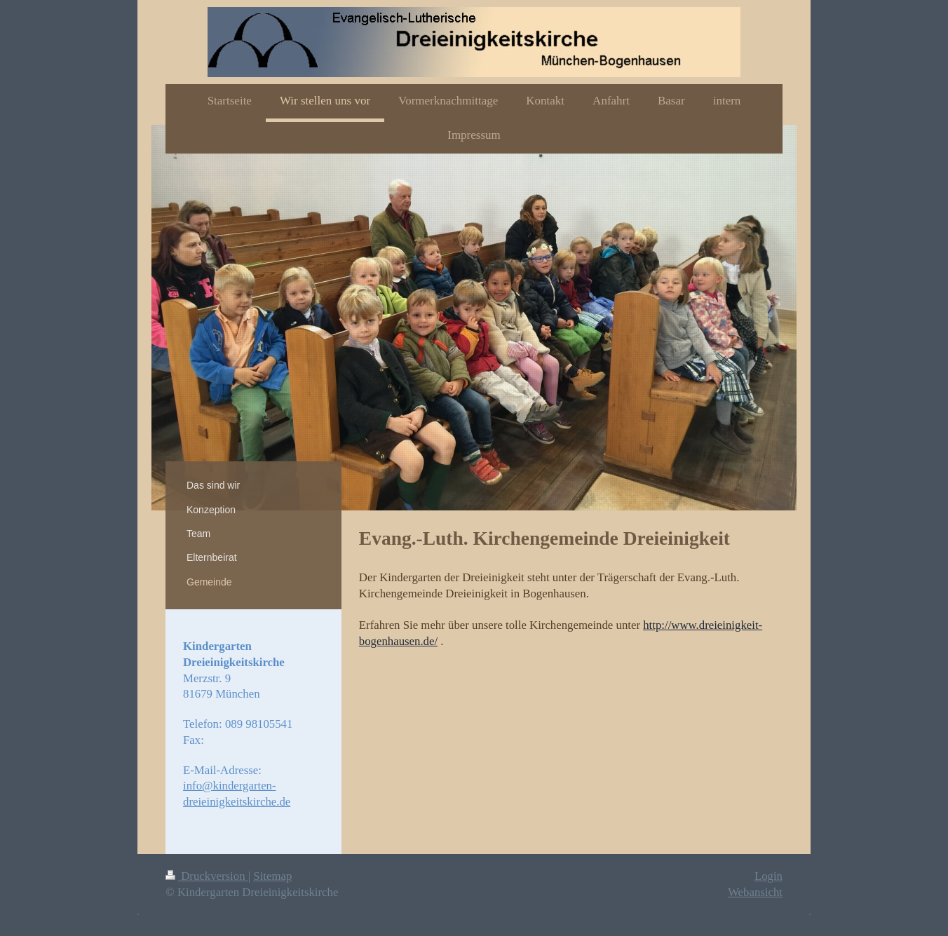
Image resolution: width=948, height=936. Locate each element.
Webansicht (755, 892)
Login (768, 876)
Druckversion (206, 876)
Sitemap (272, 876)
